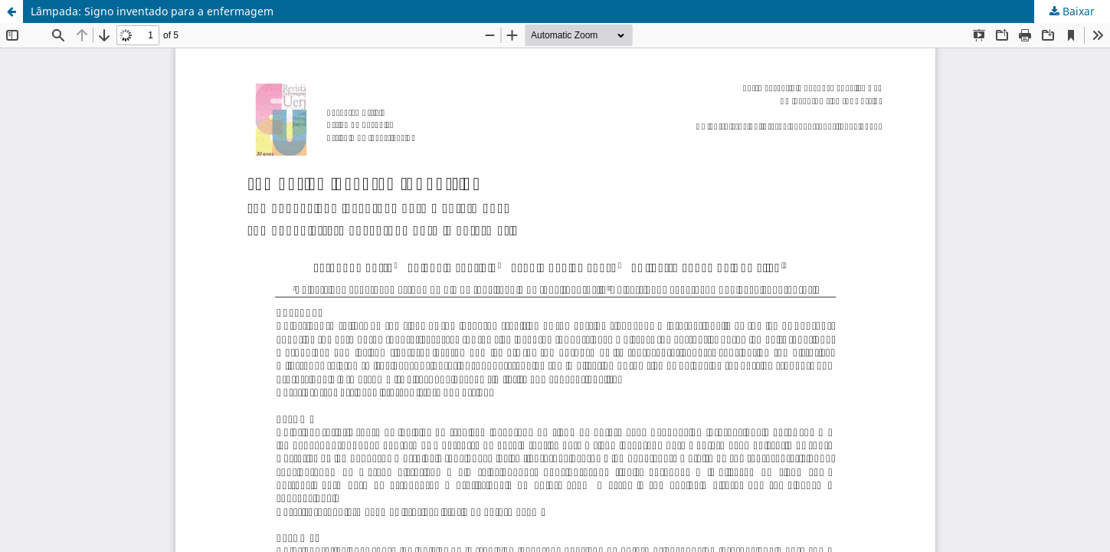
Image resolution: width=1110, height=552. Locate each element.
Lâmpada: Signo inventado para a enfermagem (152, 11)
